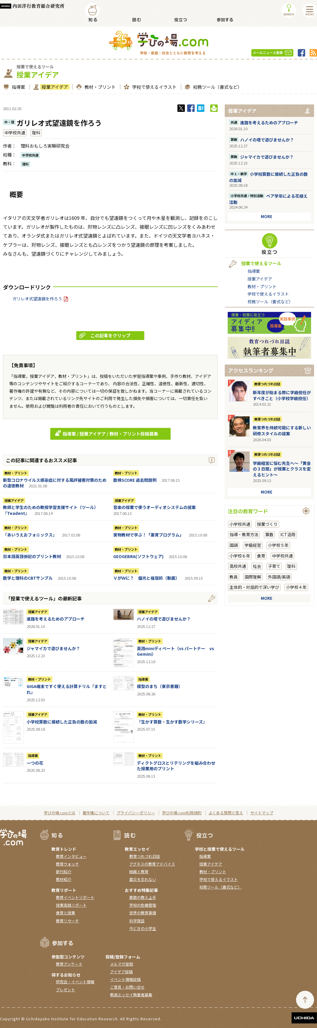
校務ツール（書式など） (217, 87)
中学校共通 (14, 133)
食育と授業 (65, 913)
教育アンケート (69, 964)
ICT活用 (287, 534)
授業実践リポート (71, 905)
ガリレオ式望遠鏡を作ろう (40, 299)
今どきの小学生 (142, 928)
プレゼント (65, 989)
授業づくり (267, 524)
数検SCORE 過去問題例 (134, 480)
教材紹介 (63, 879)
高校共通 (237, 566)
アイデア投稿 (121, 971)
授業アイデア (54, 87)
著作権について (96, 813)
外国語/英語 (279, 577)
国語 (233, 545)
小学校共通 (239, 524)
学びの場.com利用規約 (181, 813)
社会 (257, 566)
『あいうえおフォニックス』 (30, 535)
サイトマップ (261, 813)
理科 (36, 133)
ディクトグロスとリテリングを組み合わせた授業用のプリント (176, 766)
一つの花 (35, 763)
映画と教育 (138, 871)
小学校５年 (278, 545)
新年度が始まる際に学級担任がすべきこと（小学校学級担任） (282, 395)
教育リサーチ (67, 921)
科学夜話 (137, 921)
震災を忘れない (142, 879)
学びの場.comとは (59, 813)
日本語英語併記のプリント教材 (32, 556)
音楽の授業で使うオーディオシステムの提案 (154, 507)
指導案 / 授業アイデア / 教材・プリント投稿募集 (105, 433)
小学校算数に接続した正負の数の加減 (62, 722)
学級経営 (253, 545)
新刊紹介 (63, 871)
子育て (274, 566)
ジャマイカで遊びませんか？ (53, 648)
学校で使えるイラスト (154, 87)
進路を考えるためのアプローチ (56, 619)
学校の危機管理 (142, 905)
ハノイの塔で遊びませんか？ (164, 619)
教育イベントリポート (75, 897)
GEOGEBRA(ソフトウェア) (138, 556)
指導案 (17, 87)
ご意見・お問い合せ (127, 987)
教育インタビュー (71, 856)
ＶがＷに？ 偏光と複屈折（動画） (146, 578)
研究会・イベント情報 (75, 982)
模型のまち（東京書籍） (159, 686)
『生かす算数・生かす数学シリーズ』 (172, 722)
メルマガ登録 (121, 964)
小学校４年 (296, 587)
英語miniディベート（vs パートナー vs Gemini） (175, 651)
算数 (269, 534)
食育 (261, 556)
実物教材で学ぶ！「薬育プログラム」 (148, 535)
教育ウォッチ (67, 864)
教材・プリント (99, 87)
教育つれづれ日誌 (267, 383)
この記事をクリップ (104, 335)
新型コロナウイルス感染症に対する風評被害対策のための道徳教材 (54, 483)
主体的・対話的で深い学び (254, 587)
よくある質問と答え (225, 813)
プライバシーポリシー (136, 813)
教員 (233, 577)
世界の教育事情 (142, 913)
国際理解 (253, 577)
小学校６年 (239, 556)
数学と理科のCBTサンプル (28, 578)
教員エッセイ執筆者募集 (131, 995)
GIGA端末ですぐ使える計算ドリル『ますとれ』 (67, 689)
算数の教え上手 (142, 897)
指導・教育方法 (243, 534)
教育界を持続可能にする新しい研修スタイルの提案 (282, 430)
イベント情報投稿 (125, 979)
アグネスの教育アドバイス (152, 864)
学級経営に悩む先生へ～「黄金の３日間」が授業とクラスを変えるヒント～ (282, 469)
